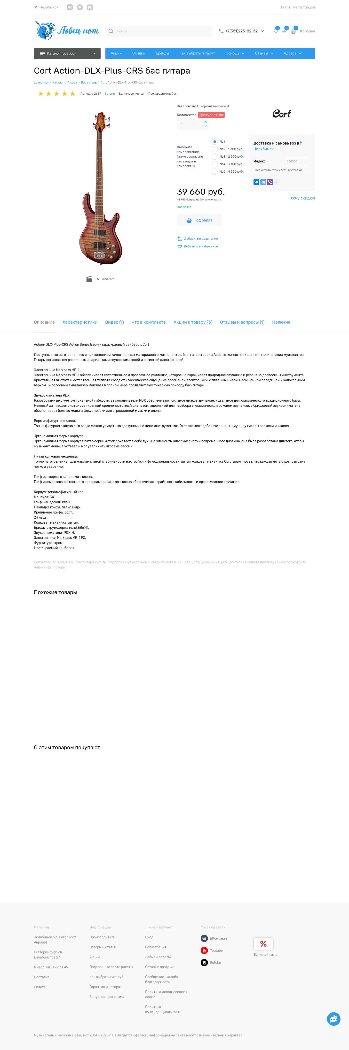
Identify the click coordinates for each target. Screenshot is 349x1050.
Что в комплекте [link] (149, 322)
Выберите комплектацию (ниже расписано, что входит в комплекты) (190, 156)
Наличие (281, 322)
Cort (175, 93)
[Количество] (192, 124)
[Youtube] (204, 950)
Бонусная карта (266, 954)
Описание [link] (44, 322)
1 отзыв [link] (110, 93)
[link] (46, 7)
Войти (284, 7)
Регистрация (304, 7)
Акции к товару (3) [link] (193, 322)
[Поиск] (111, 31)
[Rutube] (204, 962)
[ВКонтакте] (204, 938)
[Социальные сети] (334, 1019)
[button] (205, 122)
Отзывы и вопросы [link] (242, 322)
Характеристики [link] (80, 322)
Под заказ (203, 220)
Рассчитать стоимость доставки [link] (278, 170)
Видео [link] (114, 322)
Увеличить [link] (108, 278)
